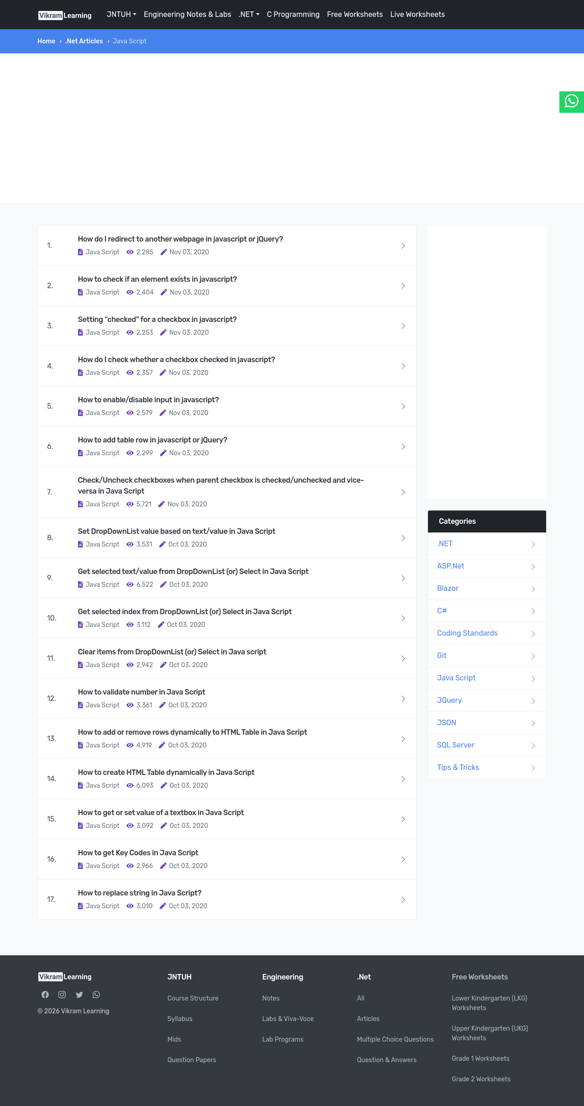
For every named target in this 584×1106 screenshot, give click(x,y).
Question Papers (191, 1060)
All (361, 998)
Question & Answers (387, 1060)
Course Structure (193, 998)
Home (46, 41)
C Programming (293, 14)
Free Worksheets (355, 14)
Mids (174, 1039)
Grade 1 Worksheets (481, 1059)
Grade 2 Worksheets (481, 1079)
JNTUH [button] (119, 14)
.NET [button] (246, 14)
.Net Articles (84, 41)
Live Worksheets (417, 14)
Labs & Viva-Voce (288, 1019)
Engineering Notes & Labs (187, 14)
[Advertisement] (292, 128)
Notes (271, 998)
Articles (368, 1019)
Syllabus (180, 1019)
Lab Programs (282, 1039)
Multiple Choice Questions (395, 1039)
